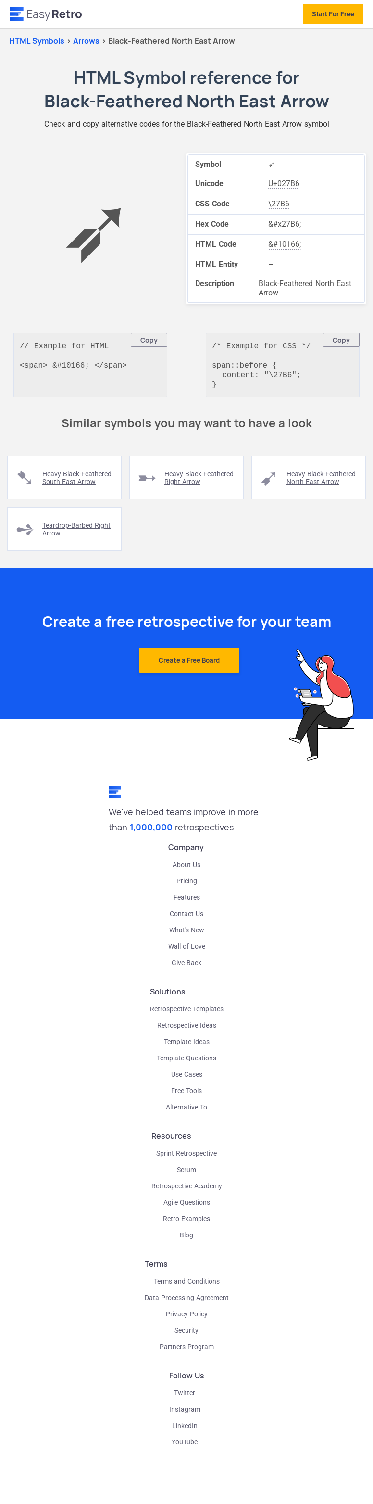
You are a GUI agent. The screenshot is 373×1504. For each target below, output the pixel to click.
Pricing (186, 886)
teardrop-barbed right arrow (76, 534)
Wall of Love (186, 951)
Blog (186, 1240)
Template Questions (186, 1063)
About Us (186, 869)
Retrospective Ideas (186, 1030)
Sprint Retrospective (186, 1158)
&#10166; (284, 244)
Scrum (186, 1174)
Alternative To (186, 1112)
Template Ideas (187, 1046)
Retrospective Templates (187, 1014)
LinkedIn (185, 1430)
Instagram (184, 1414)
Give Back (186, 967)
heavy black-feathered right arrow (199, 482)
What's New (186, 935)
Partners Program (187, 1351)
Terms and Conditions (187, 1286)
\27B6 (278, 203)
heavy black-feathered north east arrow (321, 482)
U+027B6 (283, 183)
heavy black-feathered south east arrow (77, 482)
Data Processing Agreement (187, 1302)
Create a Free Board (189, 665)
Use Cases (186, 1079)
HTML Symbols (36, 41)
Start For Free (333, 14)
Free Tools (186, 1095)
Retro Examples (186, 1223)
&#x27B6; (284, 224)
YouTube (185, 1447)
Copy (149, 339)
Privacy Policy (187, 1319)
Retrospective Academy (186, 1191)
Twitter (184, 1398)
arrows (87, 41)
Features (187, 902)
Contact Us (186, 918)
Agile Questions (186, 1207)
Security (186, 1335)
